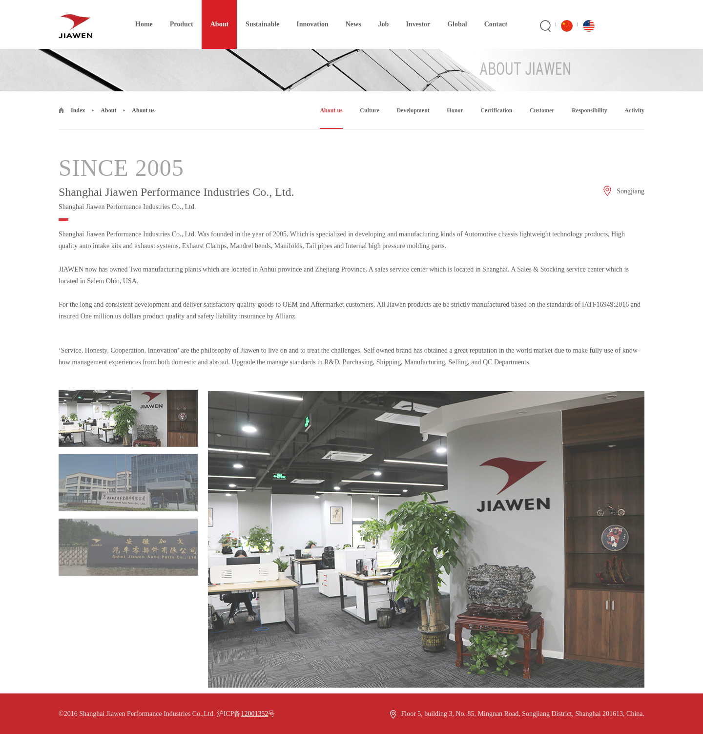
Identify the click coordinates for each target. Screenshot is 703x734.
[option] (128, 444)
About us (143, 110)
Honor (455, 110)
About (215, 14)
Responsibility (589, 110)
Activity (634, 110)
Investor (413, 14)
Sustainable (258, 14)
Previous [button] (240, 565)
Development (413, 110)
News (349, 14)
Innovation (308, 14)
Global (452, 14)
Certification (496, 110)
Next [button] (612, 565)
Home (139, 14)
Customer (542, 110)
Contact (491, 14)
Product (177, 14)
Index (78, 110)
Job (379, 14)
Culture (369, 110)
